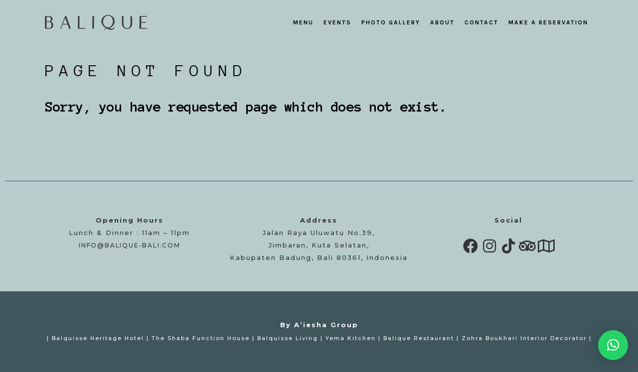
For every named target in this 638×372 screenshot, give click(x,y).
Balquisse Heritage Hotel (98, 338)
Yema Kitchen (350, 338)
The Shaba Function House (201, 338)
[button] (613, 345)
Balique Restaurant (418, 338)
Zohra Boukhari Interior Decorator (524, 338)
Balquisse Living (287, 338)
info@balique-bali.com (129, 245)
